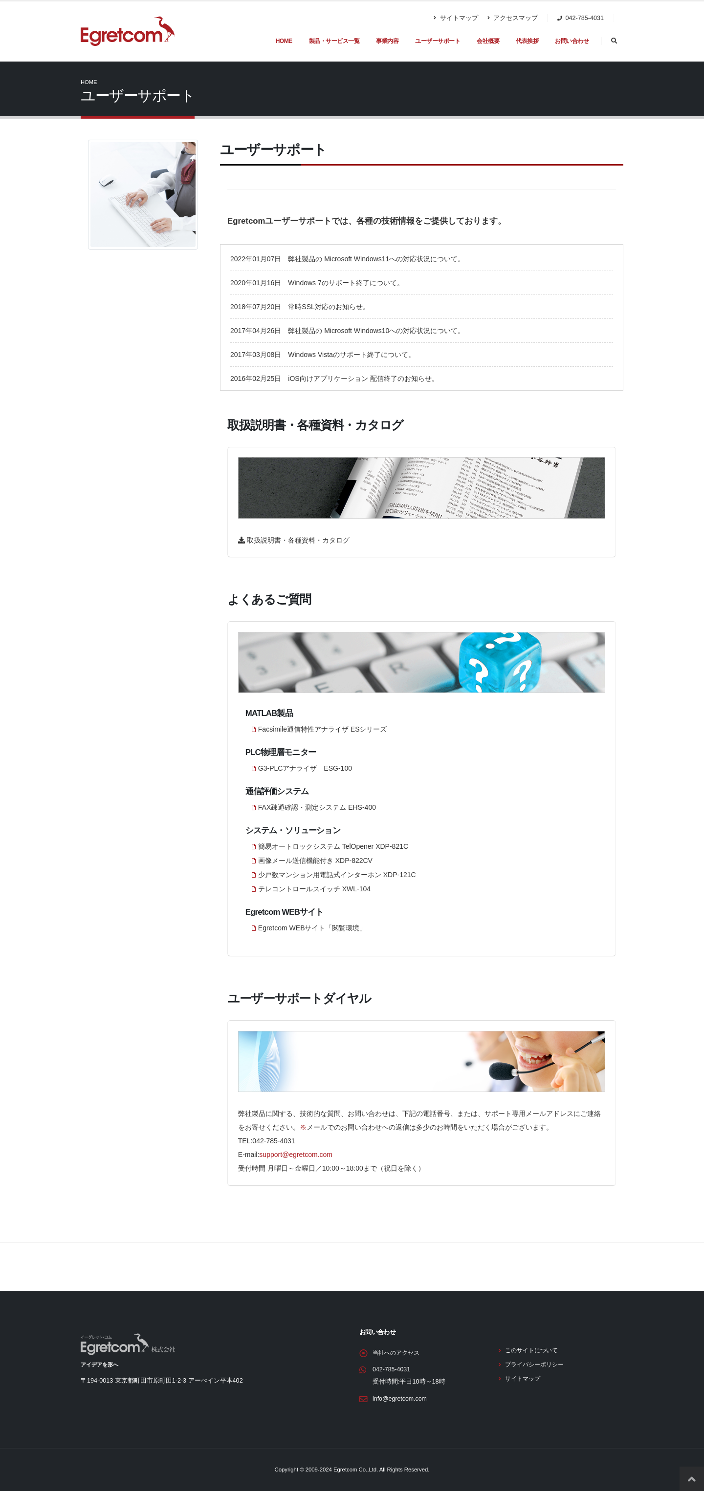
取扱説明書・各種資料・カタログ (297, 540)
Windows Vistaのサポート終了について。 (351, 354)
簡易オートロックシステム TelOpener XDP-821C (333, 846)
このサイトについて (533, 1350)
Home (89, 82)
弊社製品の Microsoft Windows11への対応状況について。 (376, 259)
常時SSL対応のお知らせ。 (328, 307)
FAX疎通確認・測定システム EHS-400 (317, 807)
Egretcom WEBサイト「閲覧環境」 (312, 928)
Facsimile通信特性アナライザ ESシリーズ (322, 729)
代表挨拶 (527, 41)
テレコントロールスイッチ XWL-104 (314, 889)
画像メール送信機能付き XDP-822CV (315, 860)
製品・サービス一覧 (334, 41)
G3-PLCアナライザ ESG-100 (305, 768)
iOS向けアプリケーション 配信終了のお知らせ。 (363, 378)
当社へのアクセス (398, 1352)
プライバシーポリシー (537, 1364)
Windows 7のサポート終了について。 (345, 283)
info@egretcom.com (400, 1398)
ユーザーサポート (437, 41)
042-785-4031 (392, 1369)
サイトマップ (456, 18)
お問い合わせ (572, 41)
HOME (284, 41)
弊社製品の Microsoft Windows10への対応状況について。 (376, 331)
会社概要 (488, 41)
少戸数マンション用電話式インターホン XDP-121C (337, 875)
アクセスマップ (512, 18)
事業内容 (387, 41)
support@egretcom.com (295, 1154)
